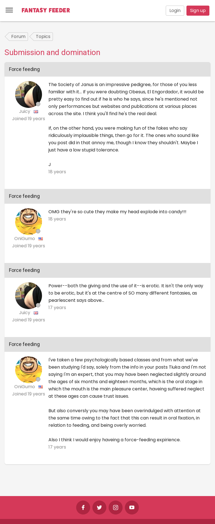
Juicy (25, 111)
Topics (43, 36)
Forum (18, 36)
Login (175, 10)
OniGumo (25, 238)
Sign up (198, 10)
